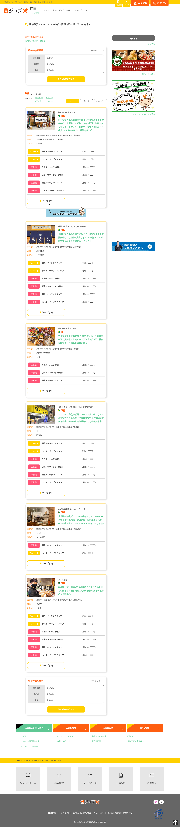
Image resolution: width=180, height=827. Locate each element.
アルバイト (100, 101)
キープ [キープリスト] (126, 5)
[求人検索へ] (59, 779)
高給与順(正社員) (39, 99)
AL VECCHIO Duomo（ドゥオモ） (72, 509)
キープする (46, 201)
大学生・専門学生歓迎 (30, 741)
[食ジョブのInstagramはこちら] (155, 802)
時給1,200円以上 (63, 741)
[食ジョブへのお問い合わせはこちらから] (152, 779)
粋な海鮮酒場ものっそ (67, 328)
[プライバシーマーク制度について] (158, 814)
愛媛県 (42, 41)
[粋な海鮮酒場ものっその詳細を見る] (66, 365)
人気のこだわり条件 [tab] (34, 728)
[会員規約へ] (121, 779)
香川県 (28, 41)
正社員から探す (65, 10)
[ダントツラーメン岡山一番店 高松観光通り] (41, 414)
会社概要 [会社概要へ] (52, 813)
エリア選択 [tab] (145, 728)
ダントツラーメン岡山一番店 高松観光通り (76, 407)
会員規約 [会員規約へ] (64, 813)
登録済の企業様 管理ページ (120, 813)
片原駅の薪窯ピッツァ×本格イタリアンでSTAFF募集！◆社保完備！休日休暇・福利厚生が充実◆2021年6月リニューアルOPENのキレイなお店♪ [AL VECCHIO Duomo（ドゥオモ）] (81, 520)
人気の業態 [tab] (108, 728)
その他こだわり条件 (29, 746)
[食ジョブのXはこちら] (161, 802)
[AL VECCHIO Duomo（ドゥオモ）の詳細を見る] (66, 545)
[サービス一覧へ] (90, 779)
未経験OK (25, 736)
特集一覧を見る (148, 74)
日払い (130, 736)
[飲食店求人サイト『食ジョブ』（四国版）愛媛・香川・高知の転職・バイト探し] (16, 10)
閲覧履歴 (119, 5)
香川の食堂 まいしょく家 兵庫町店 (72, 226)
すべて (72, 101)
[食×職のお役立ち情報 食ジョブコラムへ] (28, 779)
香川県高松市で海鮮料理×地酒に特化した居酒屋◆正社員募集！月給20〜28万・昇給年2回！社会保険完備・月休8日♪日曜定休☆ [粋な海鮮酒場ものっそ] (80, 339)
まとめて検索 (51, 10)
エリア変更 (34, 13)
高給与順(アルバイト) (51, 99)
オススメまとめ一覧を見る (144, 114)
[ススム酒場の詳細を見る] (66, 616)
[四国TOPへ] (26, 761)
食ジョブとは (79, 10)
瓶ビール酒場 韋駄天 (66, 112)
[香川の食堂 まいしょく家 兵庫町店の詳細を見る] (66, 263)
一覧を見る (150, 44)
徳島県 (35, 41)
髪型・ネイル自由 (99, 736)
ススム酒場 (62, 580)
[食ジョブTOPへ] (18, 761)
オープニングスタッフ (65, 736)
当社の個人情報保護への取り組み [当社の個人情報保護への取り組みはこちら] (88, 813)
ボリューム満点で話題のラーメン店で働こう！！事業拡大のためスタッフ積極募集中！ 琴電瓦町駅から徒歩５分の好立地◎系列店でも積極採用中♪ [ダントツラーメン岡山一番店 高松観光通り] (81, 418)
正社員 (86, 101)
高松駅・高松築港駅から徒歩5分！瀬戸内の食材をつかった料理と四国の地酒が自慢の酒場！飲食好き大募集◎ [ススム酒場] (81, 590)
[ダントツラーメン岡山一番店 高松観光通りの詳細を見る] (66, 443)
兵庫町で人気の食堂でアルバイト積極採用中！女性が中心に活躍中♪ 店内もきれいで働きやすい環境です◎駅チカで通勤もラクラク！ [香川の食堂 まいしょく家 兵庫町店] (81, 237)
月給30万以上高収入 (135, 741)
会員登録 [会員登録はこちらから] (142, 3)
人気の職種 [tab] (71, 728)
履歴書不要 (96, 741)
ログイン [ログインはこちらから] (161, 3)
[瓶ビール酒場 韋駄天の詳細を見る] (66, 151)
